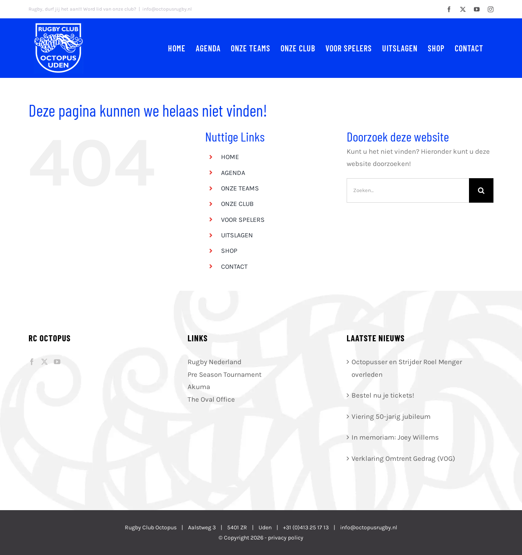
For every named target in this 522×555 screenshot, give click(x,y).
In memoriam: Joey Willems (395, 437)
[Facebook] (32, 361)
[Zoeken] (481, 190)
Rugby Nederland (214, 362)
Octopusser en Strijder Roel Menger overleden (407, 368)
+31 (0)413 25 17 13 (306, 527)
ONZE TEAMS (240, 188)
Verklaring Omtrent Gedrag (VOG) (403, 458)
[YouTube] (57, 361)
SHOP (229, 250)
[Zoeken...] (408, 190)
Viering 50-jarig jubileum (391, 416)
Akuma (199, 387)
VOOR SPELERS (243, 219)
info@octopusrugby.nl (167, 9)
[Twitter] (44, 361)
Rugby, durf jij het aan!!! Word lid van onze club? (82, 9)
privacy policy (285, 537)
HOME (230, 157)
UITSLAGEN (237, 235)
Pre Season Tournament (224, 374)
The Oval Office (211, 399)
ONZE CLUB (237, 204)
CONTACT (234, 266)
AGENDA (233, 173)
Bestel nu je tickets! (383, 395)
